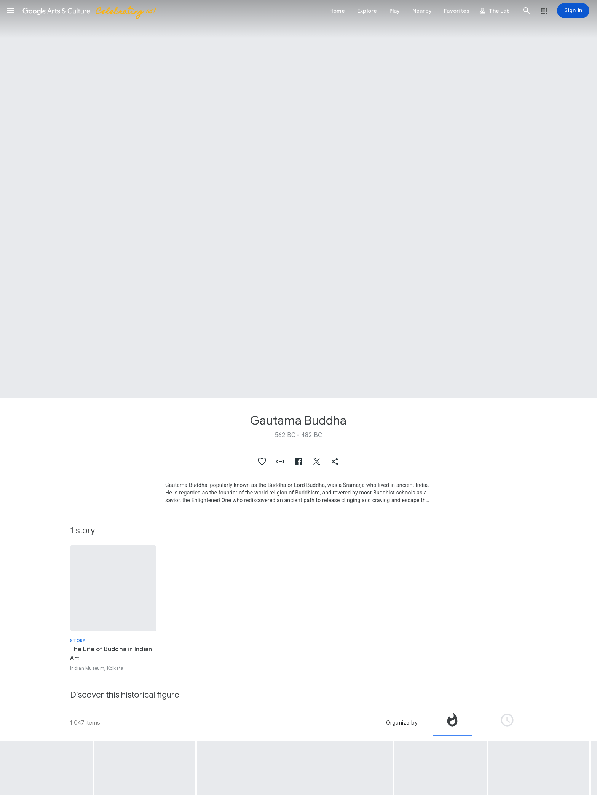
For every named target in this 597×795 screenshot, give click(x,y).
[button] (11, 11)
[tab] (452, 722)
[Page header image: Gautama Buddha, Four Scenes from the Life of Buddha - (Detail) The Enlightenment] (298, 199)
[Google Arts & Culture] (88, 10)
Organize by (401, 722)
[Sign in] (573, 10)
